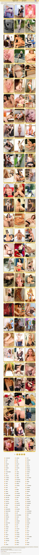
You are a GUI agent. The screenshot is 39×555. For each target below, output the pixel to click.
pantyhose (28, 518)
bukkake (28, 467)
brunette (17, 467)
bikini (7, 465)
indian (7, 505)
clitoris (28, 473)
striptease (7, 538)
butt (17, 469)
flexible (7, 493)
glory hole (7, 497)
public (7, 524)
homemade (29, 501)
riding (28, 526)
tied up (17, 540)
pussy (17, 524)
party (7, 520)
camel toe (28, 469)
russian (7, 528)
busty (7, 469)
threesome (7, 540)
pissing (28, 520)
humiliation (29, 503)
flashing (28, 491)
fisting (17, 491)
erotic (7, 485)
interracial (18, 505)
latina (28, 507)
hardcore (7, 501)
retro (17, 526)
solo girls (17, 534)
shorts (17, 530)
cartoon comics (8, 471)
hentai (17, 501)
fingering (28, 489)
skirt (6, 532)
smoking (17, 532)
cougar (28, 475)
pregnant (28, 522)
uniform (17, 542)
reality (28, 524)
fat (16, 487)
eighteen (17, 483)
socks (28, 532)
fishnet (7, 491)
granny (17, 497)
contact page (14, 552)
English (2, 551)
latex (17, 507)
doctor (7, 481)
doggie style (18, 481)
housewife (7, 503)
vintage (7, 544)
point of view (8, 522)
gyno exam (7, 499)
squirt (7, 536)
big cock (17, 463)
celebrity (28, 471)
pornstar (17, 522)
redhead (7, 526)
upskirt (28, 542)
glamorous (28, 495)
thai (17, 538)
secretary (17, 528)
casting (17, 471)
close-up (7, 475)
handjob (28, 499)
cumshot (7, 479)
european (17, 485)
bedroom (7, 463)
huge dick (18, 503)
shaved (7, 530)
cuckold (17, 477)
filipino (17, 489)
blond (17, 465)
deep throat (18, 479)
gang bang (18, 495)
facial (7, 487)
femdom (28, 487)
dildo (28, 479)
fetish (7, 489)
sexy (27, 528)
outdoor (7, 518)
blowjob (28, 465)
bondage (7, 467)
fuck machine (8, 495)
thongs (28, 538)
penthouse (18, 520)
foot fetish (18, 493)
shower (28, 530)
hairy (17, 499)
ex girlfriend (29, 485)
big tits (28, 463)
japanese (28, 505)
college (17, 475)
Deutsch (6, 551)
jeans (7, 507)
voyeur (17, 544)
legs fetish (18, 509)
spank (28, 534)
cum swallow (29, 477)
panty (17, 518)
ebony (7, 483)
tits (27, 540)
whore (28, 544)
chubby (17, 473)
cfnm (6, 473)
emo (27, 483)
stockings (17, 536)
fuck (27, 493)
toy (6, 542)
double (28, 481)
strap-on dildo (29, 536)
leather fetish (8, 509)
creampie (7, 477)
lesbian (28, 509)
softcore (7, 534)
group (28, 497)
